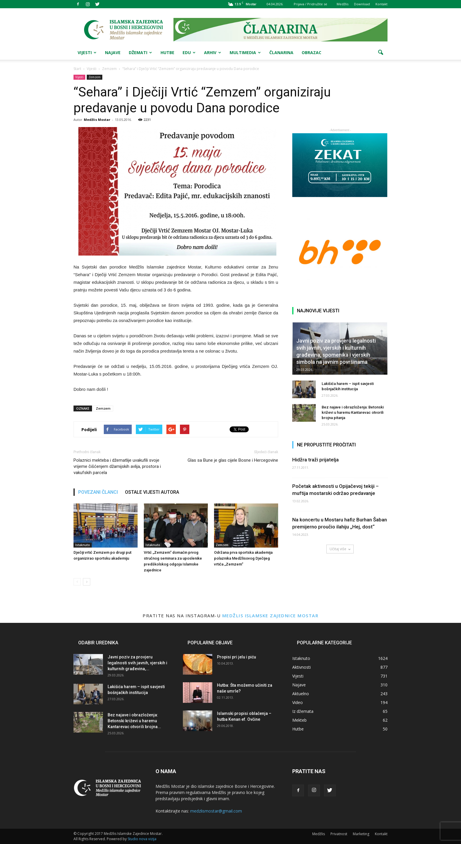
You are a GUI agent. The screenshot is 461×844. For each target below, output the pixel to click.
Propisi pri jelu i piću (236, 657)
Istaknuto (82, 545)
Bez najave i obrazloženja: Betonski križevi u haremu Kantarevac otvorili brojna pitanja (353, 412)
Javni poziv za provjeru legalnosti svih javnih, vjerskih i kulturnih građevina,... (137, 663)
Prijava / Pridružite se (310, 4)
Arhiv (212, 52)
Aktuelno (300, 693)
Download (362, 4)
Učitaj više (340, 548)
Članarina (281, 52)
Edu (189, 52)
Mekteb (299, 720)
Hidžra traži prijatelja (315, 460)
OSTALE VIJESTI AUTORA (152, 492)
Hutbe (167, 52)
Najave (113, 52)
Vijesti (87, 52)
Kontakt (381, 4)
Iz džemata (302, 711)
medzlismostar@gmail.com (216, 811)
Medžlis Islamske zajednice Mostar (270, 615)
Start (77, 68)
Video (297, 702)
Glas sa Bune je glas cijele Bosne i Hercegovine (233, 460)
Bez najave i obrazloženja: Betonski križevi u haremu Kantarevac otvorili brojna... (134, 721)
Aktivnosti (301, 667)
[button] (380, 53)
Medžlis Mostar (97, 119)
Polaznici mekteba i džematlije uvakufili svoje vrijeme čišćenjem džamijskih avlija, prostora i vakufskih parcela (117, 466)
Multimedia (245, 52)
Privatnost (338, 833)
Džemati (140, 52)
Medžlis (342, 4)
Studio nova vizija (142, 838)
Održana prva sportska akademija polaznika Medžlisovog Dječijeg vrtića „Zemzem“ (243, 558)
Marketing (361, 833)
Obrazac (311, 52)
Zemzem (94, 77)
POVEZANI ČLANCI (98, 492)
